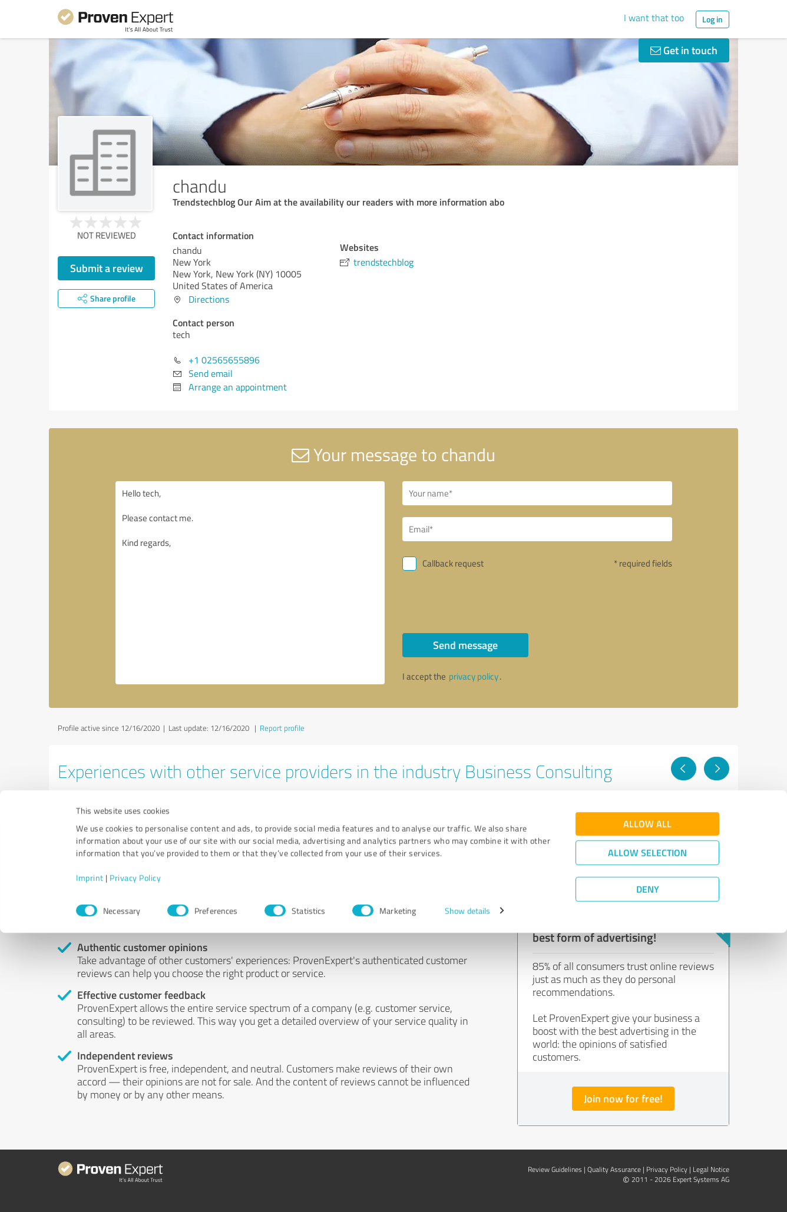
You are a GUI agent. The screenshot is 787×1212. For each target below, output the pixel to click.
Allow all (647, 1103)
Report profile (282, 728)
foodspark (552, 812)
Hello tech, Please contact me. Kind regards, (250, 582)
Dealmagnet (99, 812)
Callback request (453, 563)
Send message (465, 645)
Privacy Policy (135, 1157)
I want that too (654, 17)
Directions (209, 299)
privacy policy (473, 676)
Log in (712, 19)
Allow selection (647, 1131)
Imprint (90, 1157)
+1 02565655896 (224, 359)
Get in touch (683, 50)
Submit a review (106, 268)
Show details (467, 1190)
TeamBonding (332, 812)
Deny (647, 1168)
